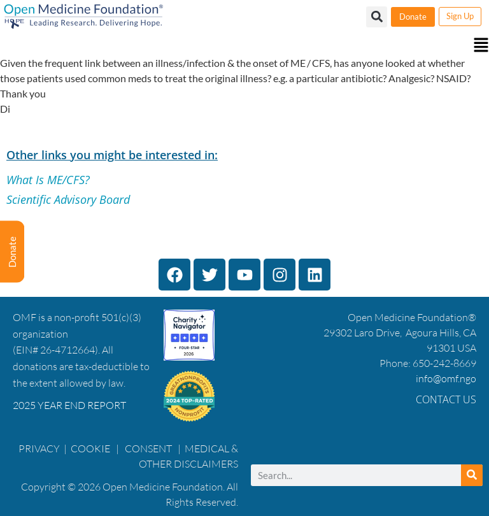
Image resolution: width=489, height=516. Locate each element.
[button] (244, 46)
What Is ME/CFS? (48, 179)
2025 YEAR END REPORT (69, 405)
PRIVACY (39, 448)
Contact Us (446, 399)
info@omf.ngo (446, 378)
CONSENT (148, 448)
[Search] (472, 475)
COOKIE (91, 448)
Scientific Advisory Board (68, 199)
